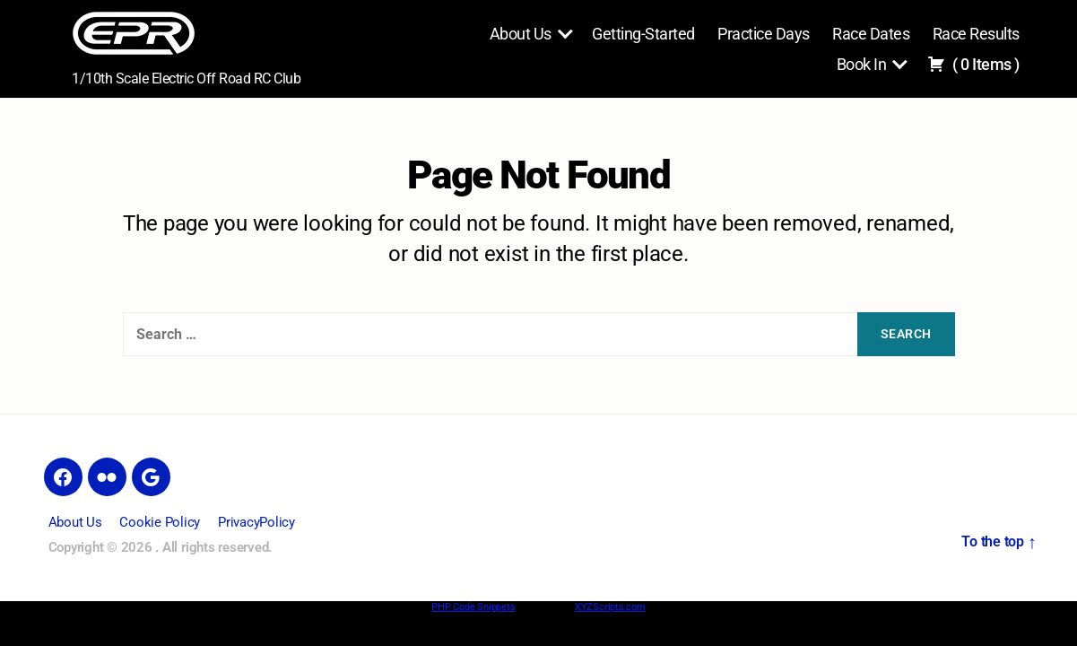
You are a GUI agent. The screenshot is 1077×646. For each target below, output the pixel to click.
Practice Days (763, 33)
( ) (973, 64)
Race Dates (870, 33)
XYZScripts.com (610, 607)
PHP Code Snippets (473, 607)
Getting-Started (643, 33)
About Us (521, 33)
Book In (862, 64)
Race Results (976, 33)
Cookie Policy (159, 522)
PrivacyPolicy (256, 522)
